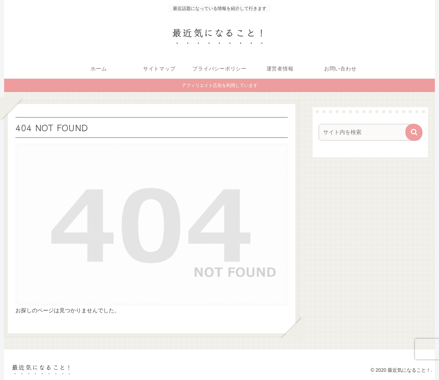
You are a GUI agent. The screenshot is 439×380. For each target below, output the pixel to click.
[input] (366, 132)
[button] (414, 132)
